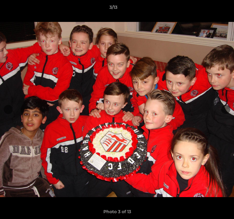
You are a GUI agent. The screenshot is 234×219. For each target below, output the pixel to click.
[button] (212, 9)
